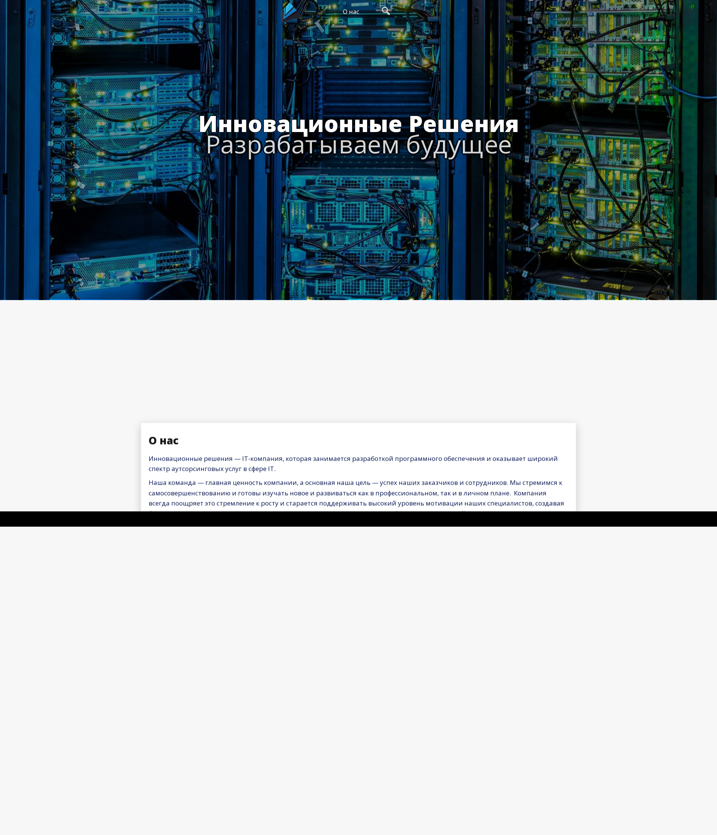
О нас (351, 12)
